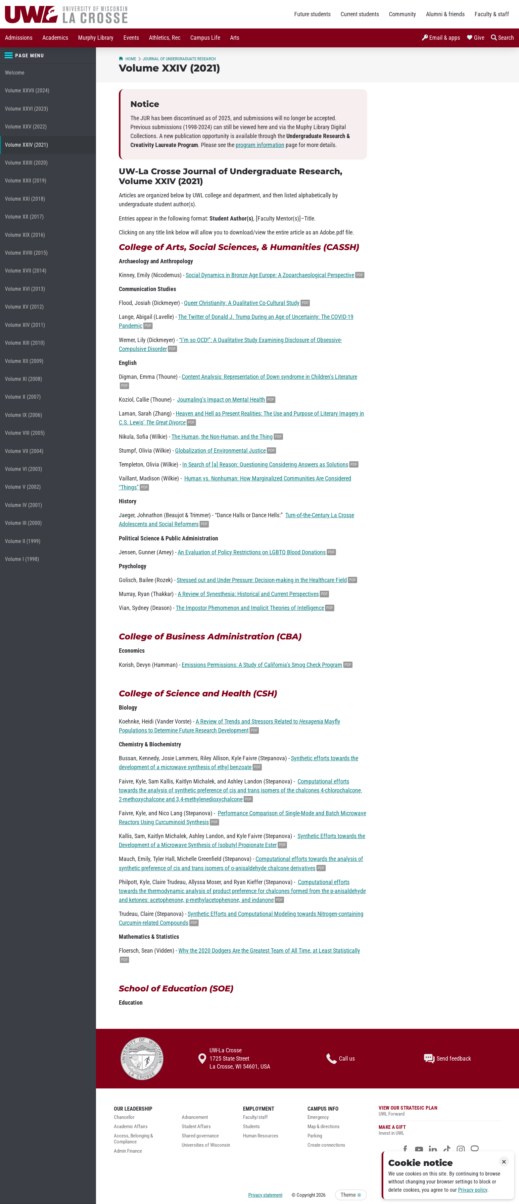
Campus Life (205, 37)
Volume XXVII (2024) (27, 90)
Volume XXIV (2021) (26, 145)
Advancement (195, 1117)
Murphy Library (96, 37)
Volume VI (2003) (23, 469)
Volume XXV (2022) (26, 127)
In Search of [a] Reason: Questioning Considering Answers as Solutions (265, 464)
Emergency (318, 1117)
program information (260, 145)
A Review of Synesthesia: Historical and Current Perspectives (248, 594)
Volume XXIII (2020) (26, 163)
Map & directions (323, 1126)
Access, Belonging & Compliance (133, 1139)
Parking (314, 1136)
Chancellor (124, 1117)
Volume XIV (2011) (25, 325)
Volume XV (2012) (24, 307)
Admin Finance (128, 1151)
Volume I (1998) (22, 559)
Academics (55, 37)
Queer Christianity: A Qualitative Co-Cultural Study (242, 303)
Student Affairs (196, 1126)
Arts (234, 37)
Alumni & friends (445, 14)
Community (402, 14)
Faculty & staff (492, 14)
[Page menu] (48, 55)
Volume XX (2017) (24, 217)
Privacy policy (472, 1190)
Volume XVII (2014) (25, 271)
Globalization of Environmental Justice (220, 450)
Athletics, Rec (164, 37)
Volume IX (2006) (23, 415)
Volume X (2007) (23, 397)
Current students (360, 14)
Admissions (18, 37)
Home (127, 58)
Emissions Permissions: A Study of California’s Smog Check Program (262, 665)
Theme (351, 1195)
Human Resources (260, 1136)
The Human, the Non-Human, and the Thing (222, 436)
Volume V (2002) (23, 487)
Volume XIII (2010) (25, 343)
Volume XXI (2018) (25, 199)
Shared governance (200, 1136)
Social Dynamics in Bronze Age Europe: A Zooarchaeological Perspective (270, 275)
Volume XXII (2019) (25, 180)
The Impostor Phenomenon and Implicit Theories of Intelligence (250, 608)
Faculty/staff (255, 1117)
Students (251, 1126)
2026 (320, 1195)
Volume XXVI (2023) (26, 109)
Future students (312, 14)
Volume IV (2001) (23, 505)
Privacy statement (265, 1195)
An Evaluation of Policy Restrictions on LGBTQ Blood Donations (252, 552)
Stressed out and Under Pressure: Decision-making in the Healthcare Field (262, 580)
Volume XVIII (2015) (26, 253)
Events (131, 37)
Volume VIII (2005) (25, 433)
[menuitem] (18, 37)
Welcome (14, 73)
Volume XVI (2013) (25, 289)
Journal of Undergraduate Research (179, 58)
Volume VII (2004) (24, 451)
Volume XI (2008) (23, 379)
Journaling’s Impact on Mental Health (221, 399)
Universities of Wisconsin (206, 1145)
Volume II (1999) (22, 541)
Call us (340, 1058)
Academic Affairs (131, 1126)
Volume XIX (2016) (25, 235)
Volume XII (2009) (24, 361)
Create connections (326, 1145)
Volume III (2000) (23, 523)
